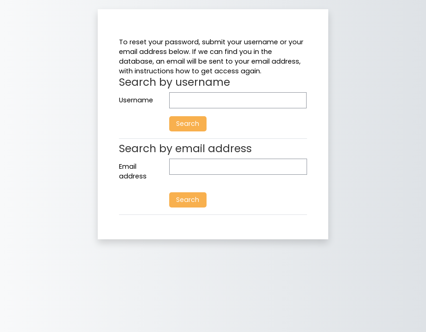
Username (136, 100)
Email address (133, 171)
